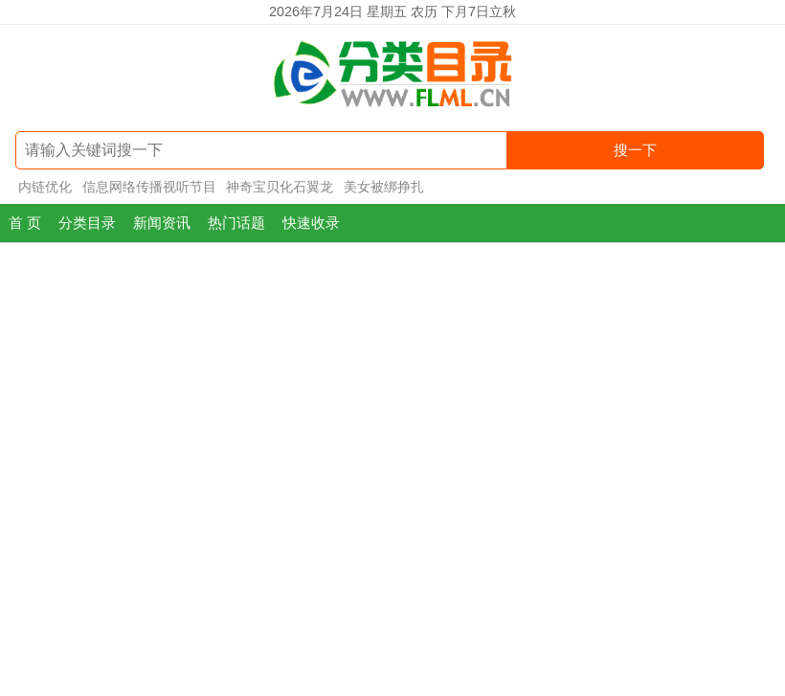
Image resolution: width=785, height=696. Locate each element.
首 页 (25, 222)
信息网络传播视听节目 (149, 186)
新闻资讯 (162, 222)
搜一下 (635, 150)
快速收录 (311, 222)
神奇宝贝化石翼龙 (279, 186)
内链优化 (45, 186)
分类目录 (87, 222)
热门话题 (236, 222)
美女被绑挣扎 (384, 186)
